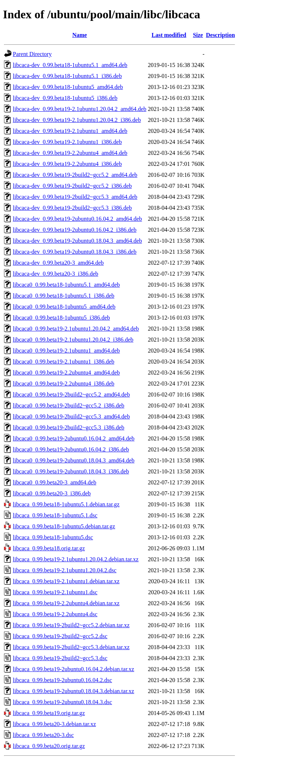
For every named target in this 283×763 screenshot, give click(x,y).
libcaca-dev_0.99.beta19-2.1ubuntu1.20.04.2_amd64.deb (79, 109)
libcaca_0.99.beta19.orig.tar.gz (49, 713)
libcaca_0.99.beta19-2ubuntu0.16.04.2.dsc (62, 680)
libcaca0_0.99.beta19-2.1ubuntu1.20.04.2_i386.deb (73, 339)
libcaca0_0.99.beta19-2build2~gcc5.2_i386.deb (68, 405)
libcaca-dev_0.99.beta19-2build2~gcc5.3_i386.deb (72, 208)
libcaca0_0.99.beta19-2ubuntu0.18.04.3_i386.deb (71, 471)
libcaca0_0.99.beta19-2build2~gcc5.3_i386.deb (68, 427)
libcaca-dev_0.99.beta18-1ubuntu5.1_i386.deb (67, 76)
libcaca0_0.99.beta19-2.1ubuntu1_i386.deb (63, 361)
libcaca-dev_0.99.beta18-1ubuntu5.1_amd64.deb (70, 65)
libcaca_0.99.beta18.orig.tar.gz (49, 548)
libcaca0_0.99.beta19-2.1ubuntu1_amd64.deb (66, 350)
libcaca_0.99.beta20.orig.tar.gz (49, 746)
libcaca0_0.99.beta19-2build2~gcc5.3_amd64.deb (71, 416)
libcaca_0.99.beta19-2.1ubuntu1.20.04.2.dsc (64, 570)
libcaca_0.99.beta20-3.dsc (43, 735)
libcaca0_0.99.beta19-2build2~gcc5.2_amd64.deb (71, 394)
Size (198, 35)
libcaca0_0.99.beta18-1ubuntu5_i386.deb (61, 317)
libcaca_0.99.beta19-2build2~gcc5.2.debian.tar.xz (71, 625)
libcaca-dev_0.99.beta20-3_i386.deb (55, 274)
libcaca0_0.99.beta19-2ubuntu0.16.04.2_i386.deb (71, 449)
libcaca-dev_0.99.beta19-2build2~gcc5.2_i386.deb (72, 186)
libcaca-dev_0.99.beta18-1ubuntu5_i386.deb (65, 98)
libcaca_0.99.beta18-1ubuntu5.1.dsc (55, 515)
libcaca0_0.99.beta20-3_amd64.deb (54, 482)
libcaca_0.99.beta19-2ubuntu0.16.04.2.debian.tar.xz (73, 669)
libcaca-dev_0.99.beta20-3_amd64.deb (58, 263)
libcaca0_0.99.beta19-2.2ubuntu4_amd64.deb (66, 372)
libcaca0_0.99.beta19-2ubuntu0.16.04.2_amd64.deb (73, 438)
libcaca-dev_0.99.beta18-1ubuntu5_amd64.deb (68, 87)
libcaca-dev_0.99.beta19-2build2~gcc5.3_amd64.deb (75, 197)
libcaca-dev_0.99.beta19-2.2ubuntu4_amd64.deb (70, 153)
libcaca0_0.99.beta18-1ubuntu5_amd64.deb (64, 307)
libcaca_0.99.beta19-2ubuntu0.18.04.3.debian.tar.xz (73, 691)
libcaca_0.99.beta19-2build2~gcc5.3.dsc (60, 658)
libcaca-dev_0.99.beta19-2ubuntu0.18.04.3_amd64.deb (77, 241)
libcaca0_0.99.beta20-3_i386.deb (52, 493)
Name (79, 35)
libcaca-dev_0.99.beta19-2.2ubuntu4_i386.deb (67, 164)
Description (220, 35)
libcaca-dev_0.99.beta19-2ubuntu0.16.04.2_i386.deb (75, 230)
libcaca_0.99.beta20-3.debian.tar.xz (54, 724)
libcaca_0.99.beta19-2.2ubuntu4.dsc (55, 614)
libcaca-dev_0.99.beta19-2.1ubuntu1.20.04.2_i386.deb (77, 120)
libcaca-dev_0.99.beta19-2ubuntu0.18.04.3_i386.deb (75, 252)
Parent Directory (32, 54)
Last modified (169, 35)
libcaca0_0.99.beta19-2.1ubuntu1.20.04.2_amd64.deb (76, 328)
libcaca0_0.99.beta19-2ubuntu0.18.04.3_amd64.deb (73, 460)
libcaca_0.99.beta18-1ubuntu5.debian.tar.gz (64, 526)
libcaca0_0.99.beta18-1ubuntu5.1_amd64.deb (66, 285)
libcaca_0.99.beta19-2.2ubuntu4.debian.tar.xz (66, 603)
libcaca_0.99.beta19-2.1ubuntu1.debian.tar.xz (66, 581)
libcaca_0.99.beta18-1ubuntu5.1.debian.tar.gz (66, 504)
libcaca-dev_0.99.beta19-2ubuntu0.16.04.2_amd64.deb (77, 219)
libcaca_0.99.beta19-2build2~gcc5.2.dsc (60, 636)
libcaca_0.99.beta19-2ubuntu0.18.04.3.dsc (62, 702)
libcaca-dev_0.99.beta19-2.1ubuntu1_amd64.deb (70, 131)
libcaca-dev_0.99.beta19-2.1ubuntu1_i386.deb (67, 142)
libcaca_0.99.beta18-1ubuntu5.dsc (53, 537)
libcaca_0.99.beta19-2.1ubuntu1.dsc (55, 592)
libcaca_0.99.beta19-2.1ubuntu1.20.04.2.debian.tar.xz (75, 559)
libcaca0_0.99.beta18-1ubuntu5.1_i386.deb (63, 296)
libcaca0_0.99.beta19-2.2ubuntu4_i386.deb (63, 383)
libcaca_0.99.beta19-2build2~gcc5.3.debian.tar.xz (71, 647)
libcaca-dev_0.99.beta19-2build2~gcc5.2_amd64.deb (75, 175)
